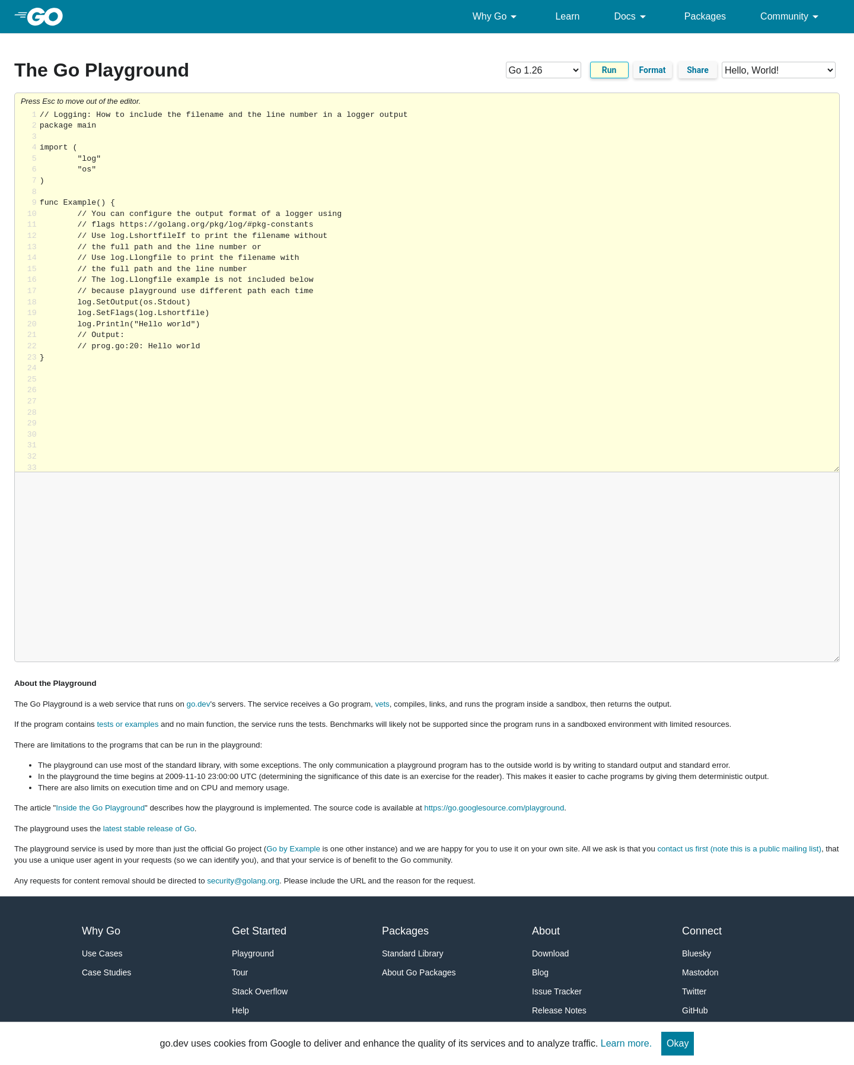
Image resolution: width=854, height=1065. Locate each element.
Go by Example (293, 848)
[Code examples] (779, 70)
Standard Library (413, 953)
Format (652, 70)
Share (698, 70)
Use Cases (102, 953)
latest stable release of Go (149, 828)
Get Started (259, 931)
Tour (240, 972)
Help (240, 1010)
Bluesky (696, 953)
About (546, 931)
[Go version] (543, 70)
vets (382, 704)
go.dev (199, 704)
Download (550, 953)
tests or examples (127, 724)
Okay (678, 1043)
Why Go (497, 16)
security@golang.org (243, 880)
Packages (705, 16)
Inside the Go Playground (100, 807)
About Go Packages (419, 972)
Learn (567, 16)
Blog (540, 972)
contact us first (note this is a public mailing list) (739, 848)
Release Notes (559, 1010)
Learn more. (626, 1043)
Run (609, 70)
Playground (253, 953)
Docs (631, 16)
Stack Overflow (260, 991)
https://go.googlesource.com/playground (494, 807)
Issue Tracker (557, 991)
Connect (702, 931)
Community (791, 16)
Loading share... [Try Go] (439, 291)
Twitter (694, 991)
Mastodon (700, 972)
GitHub (695, 1010)
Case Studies (106, 972)
